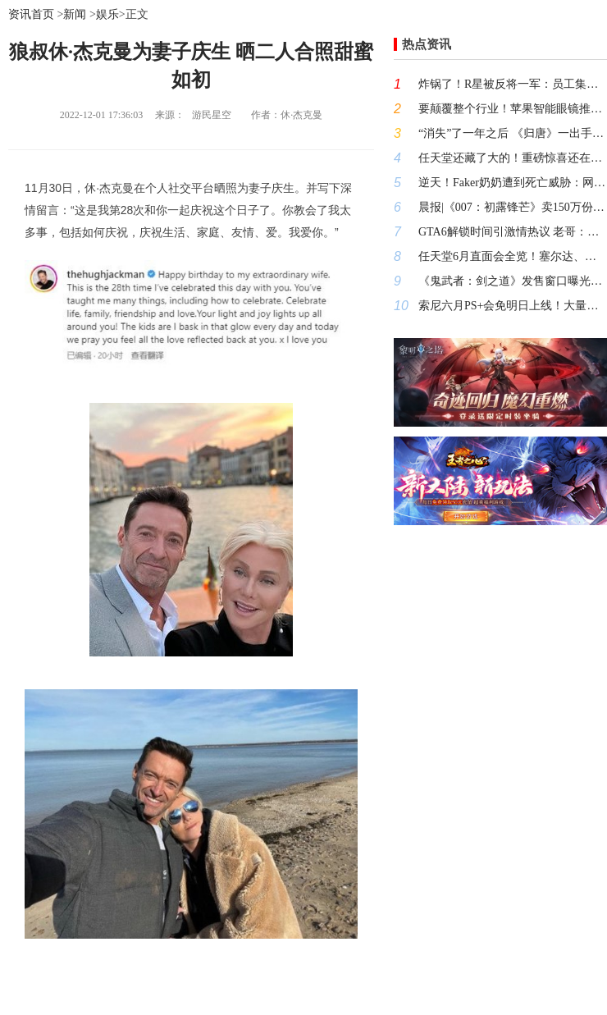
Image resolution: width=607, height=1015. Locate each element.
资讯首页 (31, 14)
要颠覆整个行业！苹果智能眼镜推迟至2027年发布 (512, 109)
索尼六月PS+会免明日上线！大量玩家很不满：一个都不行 (512, 305)
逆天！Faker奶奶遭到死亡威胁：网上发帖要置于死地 (512, 182)
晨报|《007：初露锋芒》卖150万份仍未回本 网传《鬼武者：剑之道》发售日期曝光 (512, 207)
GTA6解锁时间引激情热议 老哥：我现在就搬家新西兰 (512, 232)
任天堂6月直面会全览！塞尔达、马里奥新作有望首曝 (512, 256)
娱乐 (107, 14)
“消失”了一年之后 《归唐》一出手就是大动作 (512, 133)
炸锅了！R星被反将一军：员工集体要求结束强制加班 (512, 84)
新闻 (74, 14)
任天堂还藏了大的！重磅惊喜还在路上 (512, 158)
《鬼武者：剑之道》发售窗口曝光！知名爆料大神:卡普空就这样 (512, 281)
